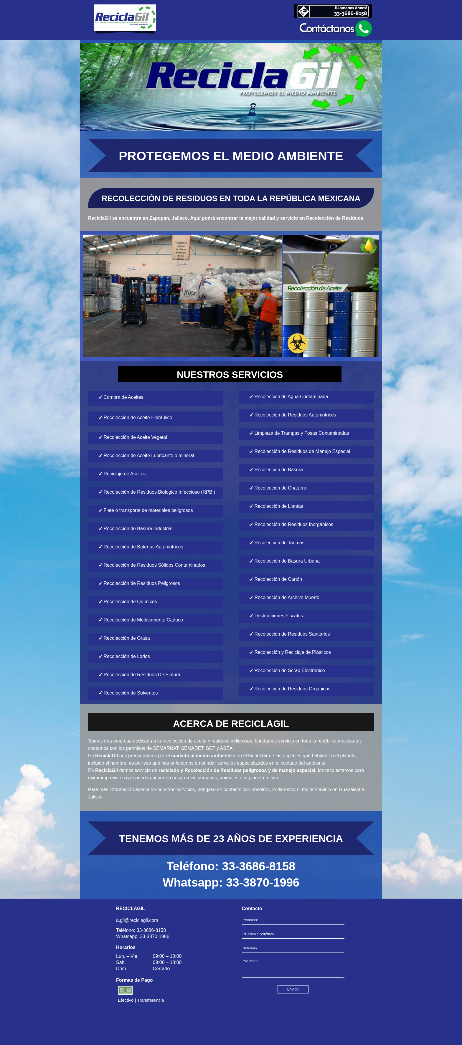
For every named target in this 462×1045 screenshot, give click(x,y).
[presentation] (293, 1017)
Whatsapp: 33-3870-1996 (231, 882)
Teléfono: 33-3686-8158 (230, 866)
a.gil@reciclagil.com (137, 920)
